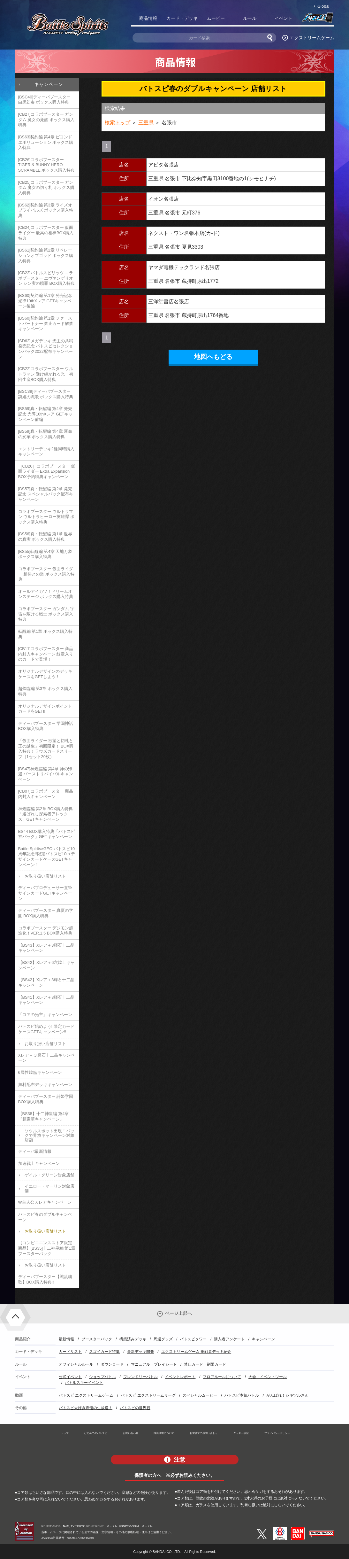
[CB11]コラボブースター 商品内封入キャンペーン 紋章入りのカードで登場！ (45, 654)
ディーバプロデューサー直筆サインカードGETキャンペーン (45, 893)
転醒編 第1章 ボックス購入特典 (45, 634)
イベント (283, 18)
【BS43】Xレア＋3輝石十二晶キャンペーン (46, 948)
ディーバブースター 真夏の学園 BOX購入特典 (45, 913)
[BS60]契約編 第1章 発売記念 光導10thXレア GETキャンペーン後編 (45, 300)
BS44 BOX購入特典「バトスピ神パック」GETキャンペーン (46, 834)
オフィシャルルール (76, 1364)
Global (323, 6)
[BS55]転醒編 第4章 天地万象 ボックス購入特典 (45, 554)
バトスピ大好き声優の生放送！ (85, 1408)
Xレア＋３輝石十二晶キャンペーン (46, 1058)
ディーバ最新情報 (34, 1151)
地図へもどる (213, 356)
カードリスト (70, 1351)
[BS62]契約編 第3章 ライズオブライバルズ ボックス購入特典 (45, 210)
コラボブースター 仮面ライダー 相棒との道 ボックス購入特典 (46, 574)
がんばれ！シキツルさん (287, 1395)
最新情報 (66, 1339)
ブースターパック (96, 1339)
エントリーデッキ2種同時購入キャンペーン (46, 451)
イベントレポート (180, 1377)
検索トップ (117, 122)
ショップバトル (102, 1377)
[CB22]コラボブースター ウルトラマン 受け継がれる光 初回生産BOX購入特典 (45, 374)
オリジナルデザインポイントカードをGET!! (45, 709)
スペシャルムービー (200, 1395)
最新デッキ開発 (140, 1351)
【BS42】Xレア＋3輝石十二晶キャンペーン (46, 982)
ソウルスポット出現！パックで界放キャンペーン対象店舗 (49, 1135)
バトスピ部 (317, 19)
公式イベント (70, 1377)
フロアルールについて (222, 1377)
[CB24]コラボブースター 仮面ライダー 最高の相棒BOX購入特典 (46, 232)
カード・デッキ (182, 18)
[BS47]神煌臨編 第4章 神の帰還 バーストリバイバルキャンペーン (45, 774)
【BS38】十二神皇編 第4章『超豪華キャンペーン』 (43, 1116)
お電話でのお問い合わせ (204, 1433)
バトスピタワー (193, 1339)
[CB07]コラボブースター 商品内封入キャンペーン (45, 794)
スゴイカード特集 (104, 1351)
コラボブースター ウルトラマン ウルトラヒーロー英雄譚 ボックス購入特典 (46, 516)
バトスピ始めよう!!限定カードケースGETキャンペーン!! (46, 1029)
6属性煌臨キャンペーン (40, 1072)
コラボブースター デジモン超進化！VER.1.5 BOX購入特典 (45, 931)
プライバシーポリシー (277, 1433)
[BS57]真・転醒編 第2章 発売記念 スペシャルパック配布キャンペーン (45, 494)
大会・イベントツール (267, 1377)
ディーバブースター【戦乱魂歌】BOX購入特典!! (45, 1279)
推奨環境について (164, 1433)
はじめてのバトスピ (95, 1433)
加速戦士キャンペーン (39, 1163)
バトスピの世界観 (135, 1408)
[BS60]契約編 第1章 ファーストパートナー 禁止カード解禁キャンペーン (45, 323)
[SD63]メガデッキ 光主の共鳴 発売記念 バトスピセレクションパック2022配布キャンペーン (45, 348)
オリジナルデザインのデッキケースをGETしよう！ (45, 674)
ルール (249, 18)
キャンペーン (48, 84)
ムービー (216, 18)
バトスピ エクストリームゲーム (86, 1395)
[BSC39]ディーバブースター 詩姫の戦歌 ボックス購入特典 (45, 394)
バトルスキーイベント (84, 1382)
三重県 (146, 122)
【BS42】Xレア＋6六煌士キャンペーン (46, 965)
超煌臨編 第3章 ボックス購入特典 (45, 691)
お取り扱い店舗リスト (45, 876)
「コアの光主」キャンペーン (45, 1014)
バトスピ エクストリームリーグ (148, 1395)
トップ (65, 1433)
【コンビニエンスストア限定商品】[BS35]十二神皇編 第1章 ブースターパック (46, 1248)
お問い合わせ (130, 1433)
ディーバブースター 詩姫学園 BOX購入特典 (45, 1099)
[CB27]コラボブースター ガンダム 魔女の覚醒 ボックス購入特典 (46, 119)
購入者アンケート (229, 1339)
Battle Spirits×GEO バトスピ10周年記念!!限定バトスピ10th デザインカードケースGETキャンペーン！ (46, 856)
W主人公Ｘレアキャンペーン (45, 1202)
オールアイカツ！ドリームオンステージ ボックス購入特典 (45, 594)
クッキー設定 (241, 1433)
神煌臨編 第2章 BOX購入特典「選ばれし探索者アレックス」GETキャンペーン (45, 814)
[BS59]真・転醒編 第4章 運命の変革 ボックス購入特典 (45, 434)
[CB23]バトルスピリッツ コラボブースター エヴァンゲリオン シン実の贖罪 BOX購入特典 (46, 278)
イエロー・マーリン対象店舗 (49, 1188)
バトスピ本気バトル (241, 1395)
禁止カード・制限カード (205, 1364)
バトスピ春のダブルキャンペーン (45, 1217)
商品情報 (148, 18)
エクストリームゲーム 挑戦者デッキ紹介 (196, 1351)
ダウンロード (112, 1364)
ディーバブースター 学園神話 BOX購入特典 (45, 726)
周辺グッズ (163, 1339)
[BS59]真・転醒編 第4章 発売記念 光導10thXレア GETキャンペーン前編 (45, 414)
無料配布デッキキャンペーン (45, 1084)
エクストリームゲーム (312, 37)
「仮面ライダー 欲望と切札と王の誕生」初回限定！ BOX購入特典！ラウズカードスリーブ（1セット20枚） (46, 748)
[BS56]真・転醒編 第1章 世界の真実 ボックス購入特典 (45, 536)
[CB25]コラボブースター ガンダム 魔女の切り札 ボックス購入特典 (46, 187)
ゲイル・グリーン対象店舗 (49, 1175)
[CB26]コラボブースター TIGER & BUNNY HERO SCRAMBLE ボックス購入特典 (46, 165)
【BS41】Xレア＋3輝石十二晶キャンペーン (46, 1000)
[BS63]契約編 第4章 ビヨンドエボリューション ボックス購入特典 (45, 142)
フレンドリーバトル (140, 1377)
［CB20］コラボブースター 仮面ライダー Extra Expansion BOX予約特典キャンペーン (46, 471)
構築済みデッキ (132, 1339)
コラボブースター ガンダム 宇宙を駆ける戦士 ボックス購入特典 (46, 614)
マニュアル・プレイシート (154, 1364)
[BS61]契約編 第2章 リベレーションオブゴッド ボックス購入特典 (45, 255)
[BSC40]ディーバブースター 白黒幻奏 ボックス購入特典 (44, 100)
